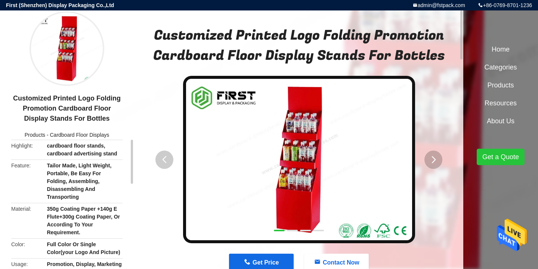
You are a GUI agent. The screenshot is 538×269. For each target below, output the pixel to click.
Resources (501, 103)
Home (501, 49)
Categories (500, 67)
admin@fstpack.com (441, 5)
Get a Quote (500, 157)
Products (35, 135)
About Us (500, 121)
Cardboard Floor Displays (79, 135)
